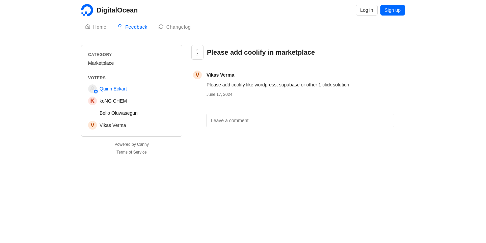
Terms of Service (131, 152)
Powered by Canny (131, 144)
